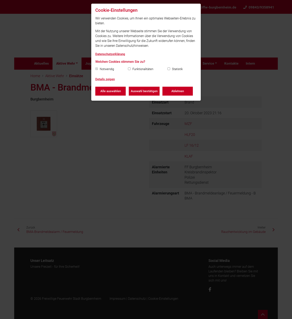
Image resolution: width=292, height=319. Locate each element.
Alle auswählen (110, 91)
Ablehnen (178, 91)
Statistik (177, 69)
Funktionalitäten (142, 69)
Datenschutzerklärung (110, 54)
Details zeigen (105, 79)
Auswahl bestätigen (144, 91)
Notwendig (107, 69)
